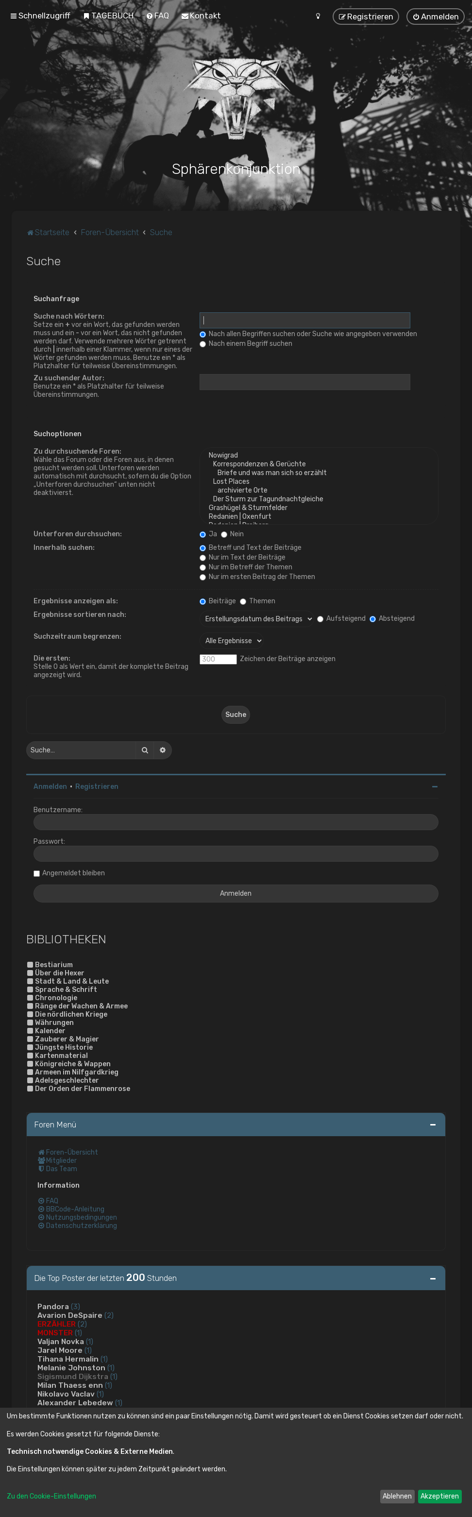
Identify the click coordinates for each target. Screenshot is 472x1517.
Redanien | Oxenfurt (319, 516)
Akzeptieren (440, 1496)
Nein (232, 534)
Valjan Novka (60, 1341)
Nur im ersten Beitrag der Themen (257, 577)
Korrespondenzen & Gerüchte (319, 464)
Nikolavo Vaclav (66, 1394)
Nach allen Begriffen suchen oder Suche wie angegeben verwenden (308, 334)
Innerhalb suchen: (64, 548)
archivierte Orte (319, 490)
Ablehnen (397, 1496)
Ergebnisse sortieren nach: (80, 615)
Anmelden (50, 787)
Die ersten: (52, 658)
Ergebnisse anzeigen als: (76, 601)
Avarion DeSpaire (69, 1315)
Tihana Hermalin (68, 1359)
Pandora (53, 1306)
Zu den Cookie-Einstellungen (51, 1496)
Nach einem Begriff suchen (246, 344)
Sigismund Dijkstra (72, 1376)
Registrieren (96, 787)
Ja (208, 534)
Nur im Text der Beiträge (243, 557)
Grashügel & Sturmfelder (319, 508)
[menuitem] (108, 15)
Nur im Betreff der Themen (246, 567)
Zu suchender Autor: (69, 378)
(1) (78, 1333)
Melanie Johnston (71, 1368)
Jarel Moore (60, 1350)
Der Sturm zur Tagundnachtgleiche (319, 499)
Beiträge (218, 601)
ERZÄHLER (56, 1324)
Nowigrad (319, 455)
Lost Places (319, 481)
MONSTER (55, 1333)
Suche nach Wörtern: (69, 316)
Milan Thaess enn (70, 1385)
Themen (257, 601)
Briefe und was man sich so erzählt (319, 473)
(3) (75, 1306)
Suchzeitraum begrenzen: (77, 636)
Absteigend (392, 618)
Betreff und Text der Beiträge (251, 548)
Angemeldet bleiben (73, 873)
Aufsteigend (341, 618)
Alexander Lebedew (75, 1402)
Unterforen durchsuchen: (78, 534)
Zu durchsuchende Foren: (77, 451)
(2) (109, 1315)
